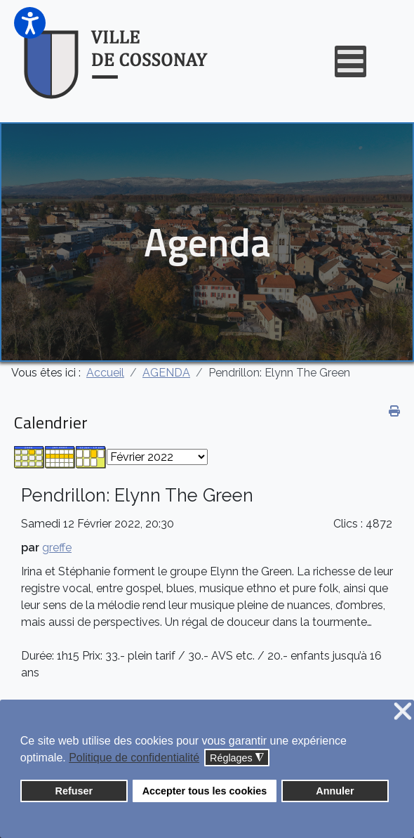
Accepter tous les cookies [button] (204, 791)
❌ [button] (403, 712)
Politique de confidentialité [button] (134, 758)
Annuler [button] (335, 791)
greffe (57, 547)
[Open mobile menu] (350, 61)
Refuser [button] (74, 791)
